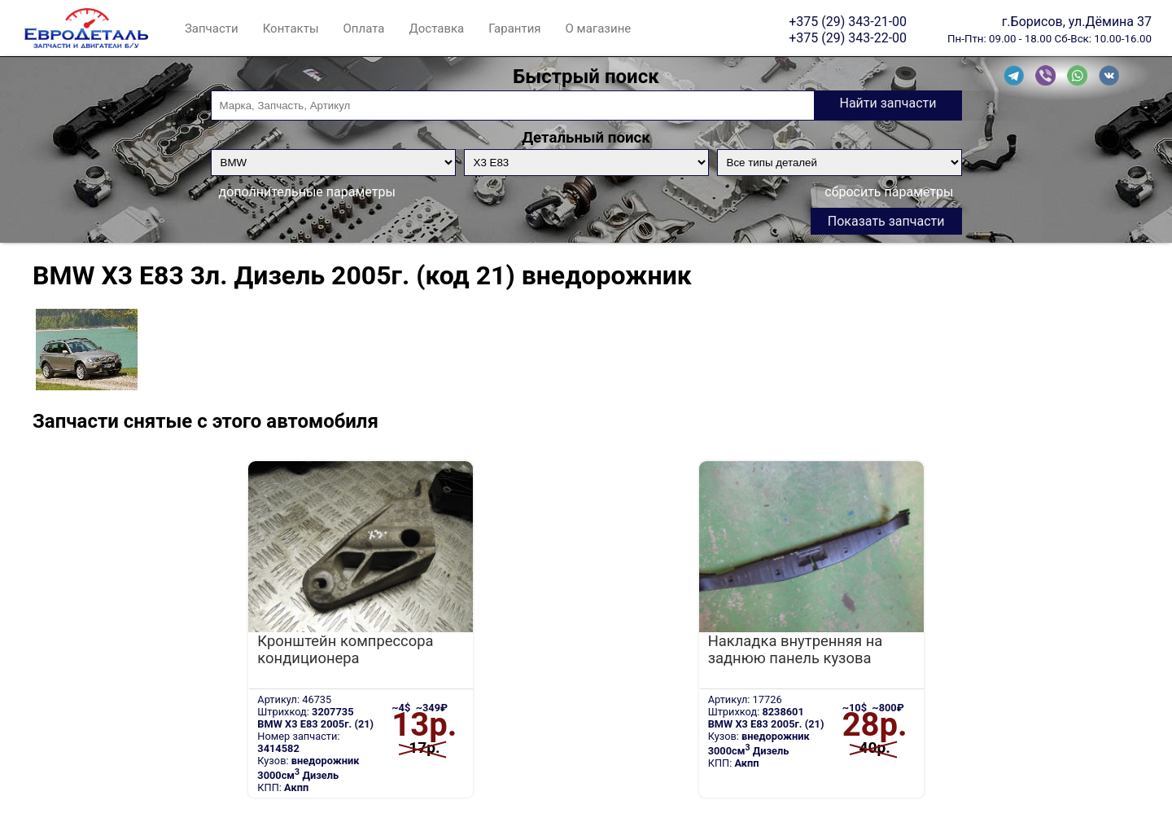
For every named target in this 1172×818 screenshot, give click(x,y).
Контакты (291, 28)
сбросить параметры (888, 192)
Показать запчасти (886, 221)
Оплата (364, 28)
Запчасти (211, 28)
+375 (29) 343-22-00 (848, 37)
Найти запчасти (887, 103)
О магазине (599, 28)
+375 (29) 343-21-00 (848, 21)
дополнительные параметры (307, 192)
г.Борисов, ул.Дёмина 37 (1077, 21)
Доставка (436, 28)
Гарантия (514, 28)
